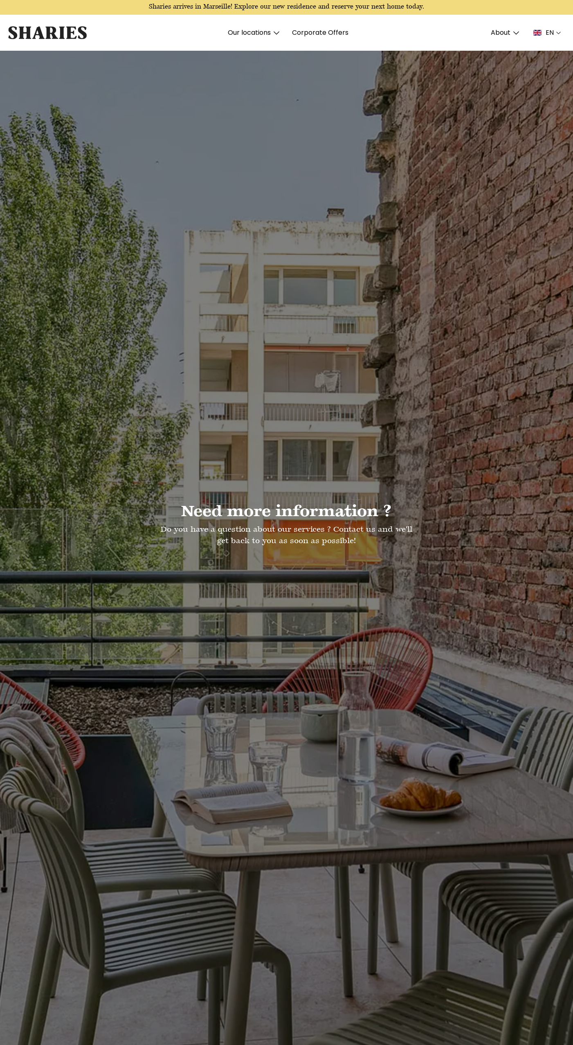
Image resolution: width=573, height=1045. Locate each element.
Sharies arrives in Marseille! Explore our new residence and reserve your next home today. (286, 7)
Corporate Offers (320, 32)
